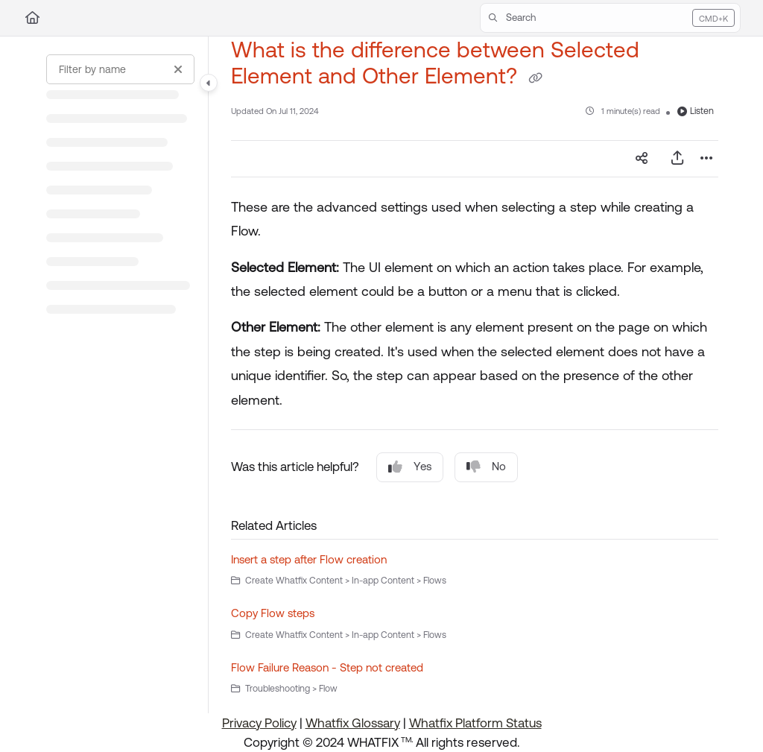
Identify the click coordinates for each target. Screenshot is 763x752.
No (486, 467)
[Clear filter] (178, 69)
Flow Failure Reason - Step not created (327, 667)
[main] (475, 375)
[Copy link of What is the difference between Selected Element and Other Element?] (535, 78)
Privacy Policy (259, 722)
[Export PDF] (677, 159)
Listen (695, 111)
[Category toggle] (209, 83)
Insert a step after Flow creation (309, 559)
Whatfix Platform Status (475, 722)
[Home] (32, 18)
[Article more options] (706, 159)
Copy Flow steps (272, 613)
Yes (409, 467)
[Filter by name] (120, 69)
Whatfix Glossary (352, 722)
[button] (610, 18)
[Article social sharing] (641, 159)
